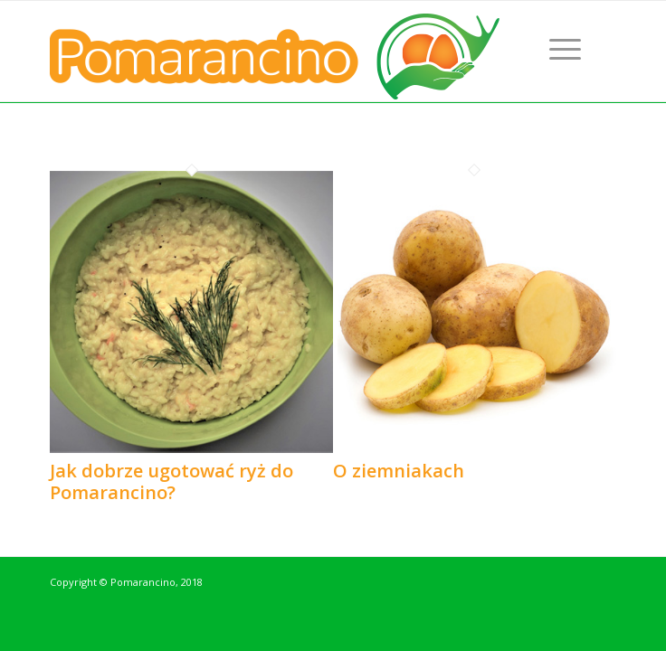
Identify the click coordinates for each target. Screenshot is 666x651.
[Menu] (565, 48)
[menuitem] (565, 48)
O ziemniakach (398, 470)
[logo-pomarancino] (276, 51)
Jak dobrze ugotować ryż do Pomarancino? (171, 481)
